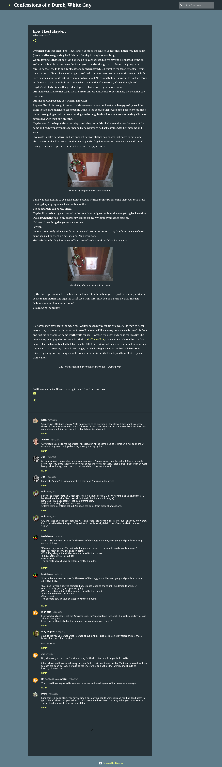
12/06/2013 (52, 420)
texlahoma (47, 536)
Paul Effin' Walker (94, 339)
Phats (44, 693)
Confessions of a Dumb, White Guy (52, 5)
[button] (34, 41)
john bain (46, 611)
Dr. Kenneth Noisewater (54, 679)
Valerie (45, 439)
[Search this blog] (199, 5)
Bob (43, 491)
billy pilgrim (48, 631)
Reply (44, 433)
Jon (43, 457)
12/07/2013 (55, 440)
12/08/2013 (50, 654)
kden (44, 419)
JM (43, 654)
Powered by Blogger (111, 763)
